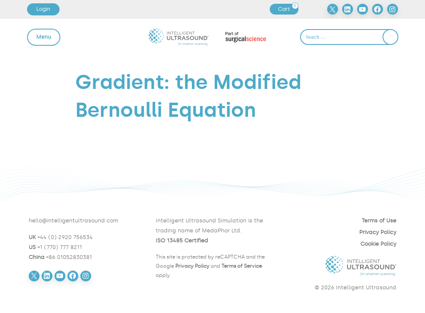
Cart (288, 9)
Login (43, 9)
